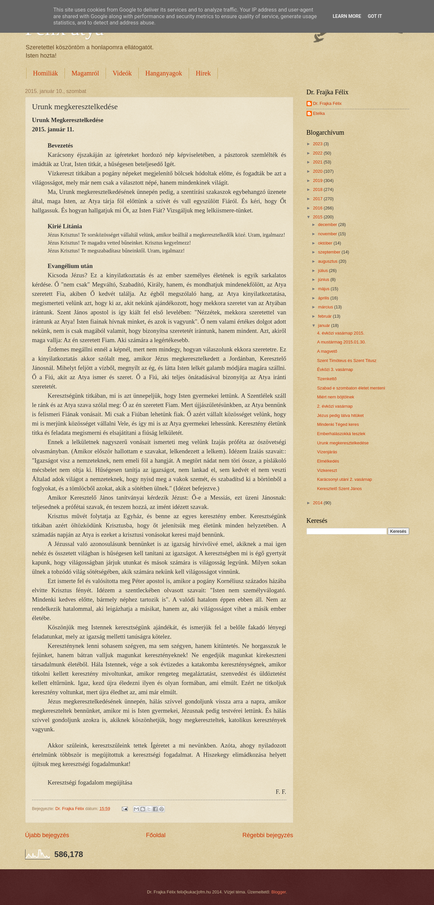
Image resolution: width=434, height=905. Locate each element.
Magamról (85, 73)
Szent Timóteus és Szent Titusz (347, 360)
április (324, 297)
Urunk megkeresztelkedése (343, 442)
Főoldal (156, 835)
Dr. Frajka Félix (327, 103)
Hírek (203, 73)
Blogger (278, 891)
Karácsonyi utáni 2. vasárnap (344, 479)
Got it (375, 16)
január (324, 325)
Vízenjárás (327, 451)
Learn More (347, 16)
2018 (318, 189)
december (328, 224)
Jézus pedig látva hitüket (340, 415)
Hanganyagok (163, 73)
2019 (318, 180)
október (326, 243)
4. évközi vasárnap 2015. (340, 333)
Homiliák (45, 73)
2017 (318, 198)
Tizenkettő (327, 378)
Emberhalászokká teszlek (341, 433)
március (326, 306)
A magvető (327, 351)
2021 (318, 161)
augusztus (328, 261)
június (324, 279)
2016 (318, 207)
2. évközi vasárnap (335, 406)
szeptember (330, 251)
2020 (318, 171)
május (324, 288)
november (328, 233)
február (325, 316)
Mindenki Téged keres (338, 424)
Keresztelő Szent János (339, 488)
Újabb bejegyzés (47, 835)
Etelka (319, 113)
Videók (122, 73)
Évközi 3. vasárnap (335, 369)
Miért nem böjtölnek (335, 396)
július (323, 270)
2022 (318, 153)
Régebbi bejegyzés (267, 835)
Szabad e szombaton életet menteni (351, 387)
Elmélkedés (328, 461)
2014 (318, 502)
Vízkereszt (327, 470)
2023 (318, 143)
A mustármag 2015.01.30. (341, 341)
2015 (318, 216)
